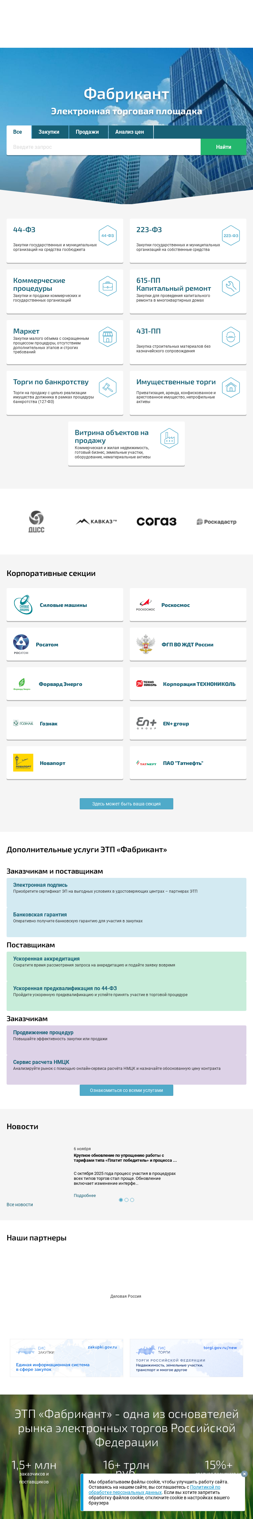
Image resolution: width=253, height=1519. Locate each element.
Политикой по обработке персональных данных (154, 1489)
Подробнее (85, 1195)
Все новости (20, 1204)
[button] (19, 132)
